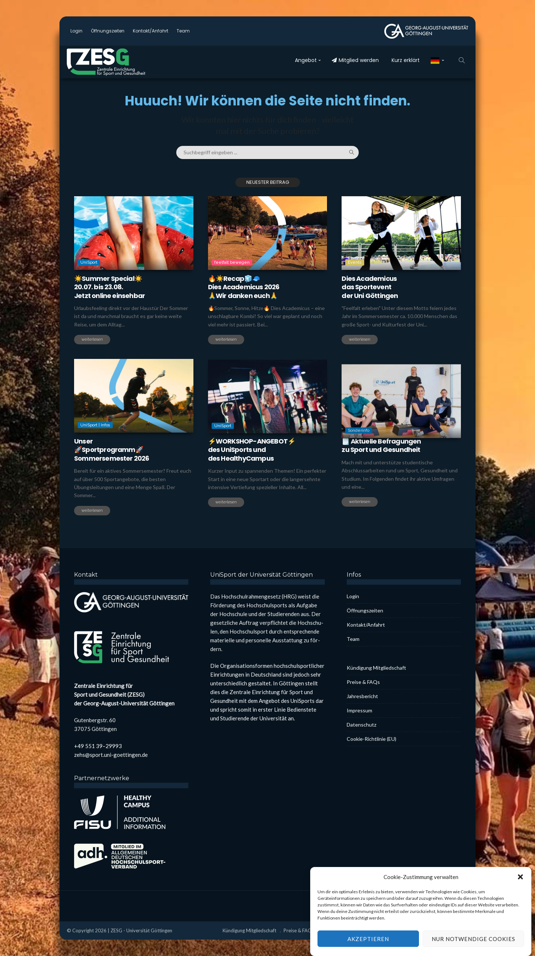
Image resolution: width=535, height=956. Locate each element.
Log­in (76, 31)
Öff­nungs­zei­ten (107, 31)
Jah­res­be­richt (362, 696)
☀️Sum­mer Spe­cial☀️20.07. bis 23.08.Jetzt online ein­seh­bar (109, 287)
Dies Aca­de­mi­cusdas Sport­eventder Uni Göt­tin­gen (370, 287)
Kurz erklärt (406, 60)
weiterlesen (92, 339)
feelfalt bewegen (232, 262)
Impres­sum (359, 710)
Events (355, 262)
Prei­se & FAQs (363, 682)
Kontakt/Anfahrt (150, 31)
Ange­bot (306, 60)
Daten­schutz (361, 724)
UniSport (88, 262)
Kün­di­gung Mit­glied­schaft (376, 668)
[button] (520, 888)
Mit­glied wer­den (355, 60)
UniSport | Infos (95, 449)
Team (183, 31)
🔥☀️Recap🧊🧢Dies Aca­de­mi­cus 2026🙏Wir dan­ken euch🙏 (244, 287)
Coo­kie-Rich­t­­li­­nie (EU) (371, 739)
